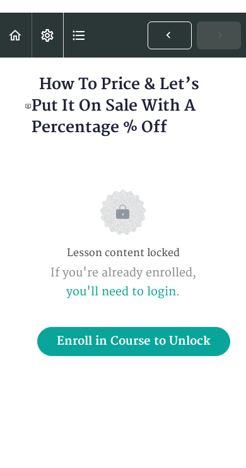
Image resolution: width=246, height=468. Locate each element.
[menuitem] (47, 35)
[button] (16, 35)
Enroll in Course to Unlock (134, 341)
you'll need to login (121, 292)
